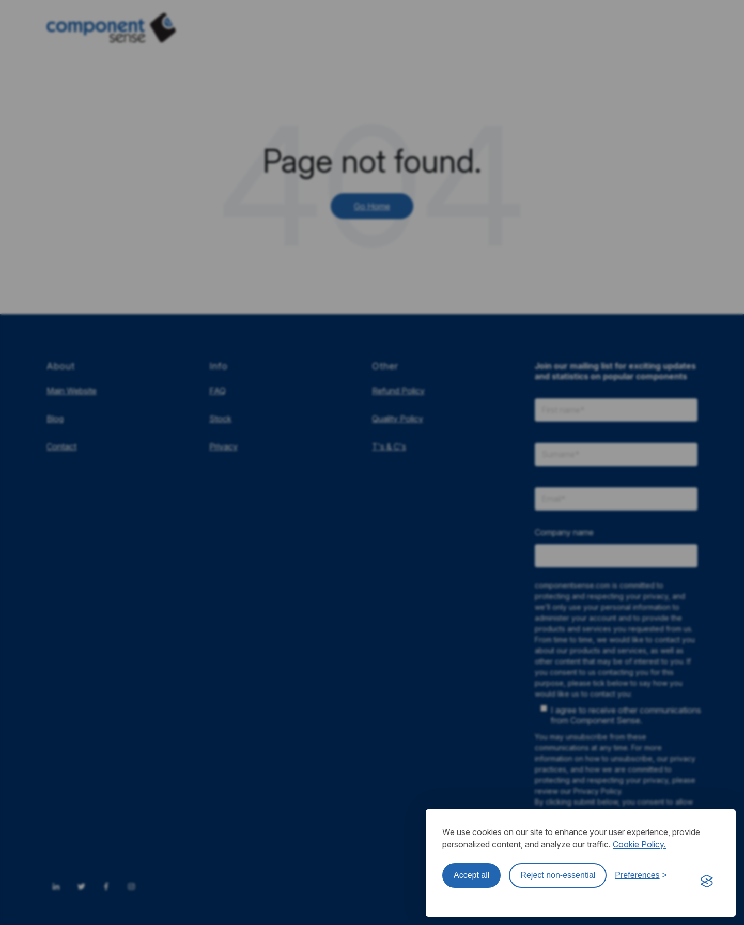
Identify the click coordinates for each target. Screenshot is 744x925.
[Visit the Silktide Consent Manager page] (706, 881)
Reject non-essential (557, 875)
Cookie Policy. (639, 844)
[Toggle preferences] (641, 875)
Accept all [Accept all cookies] (471, 875)
